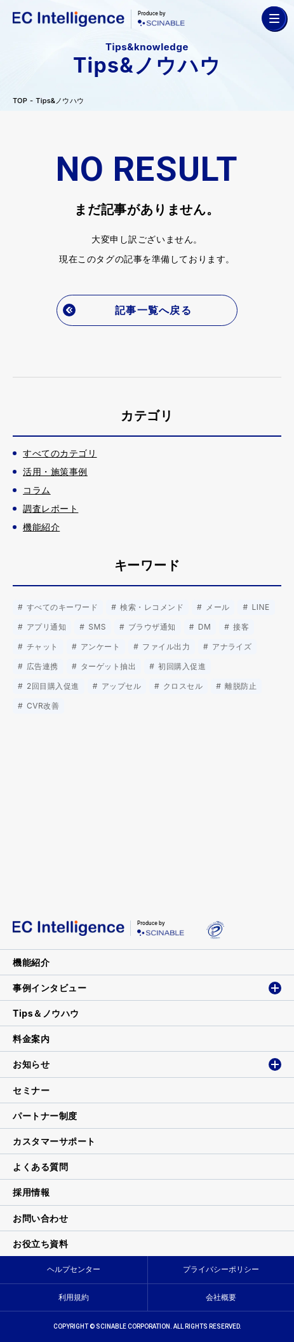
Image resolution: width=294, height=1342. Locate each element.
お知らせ (31, 1064)
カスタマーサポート (54, 1141)
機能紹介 (31, 962)
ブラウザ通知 (151, 627)
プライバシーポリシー (221, 1269)
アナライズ (230, 646)
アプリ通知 (45, 627)
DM (203, 627)
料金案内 (31, 1038)
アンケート (99, 646)
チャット (41, 646)
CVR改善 (41, 705)
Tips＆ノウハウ (46, 1013)
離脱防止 (239, 686)
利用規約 (73, 1297)
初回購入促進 (181, 666)
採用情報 (31, 1192)
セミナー (31, 1090)
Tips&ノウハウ (60, 100)
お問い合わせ (40, 1218)
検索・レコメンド (150, 607)
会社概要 (221, 1297)
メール (216, 607)
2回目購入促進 (51, 686)
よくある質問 (40, 1166)
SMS (96, 627)
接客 (240, 627)
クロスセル (182, 686)
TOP (20, 100)
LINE (260, 607)
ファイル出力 (165, 646)
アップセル (120, 686)
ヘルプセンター (73, 1269)
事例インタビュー (49, 987)
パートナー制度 (45, 1115)
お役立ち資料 (40, 1243)
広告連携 (41, 666)
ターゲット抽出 (107, 666)
